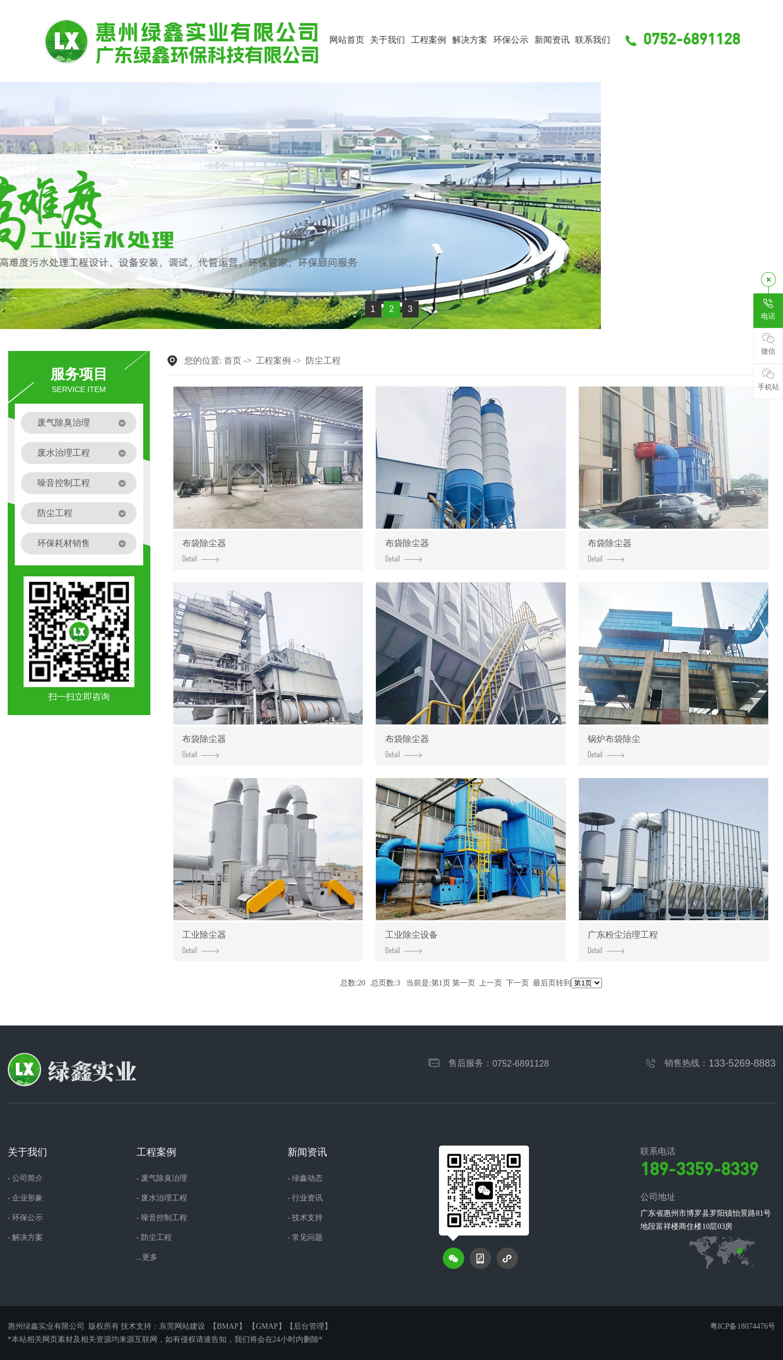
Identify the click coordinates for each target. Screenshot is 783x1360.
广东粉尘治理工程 (623, 942)
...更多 (147, 1257)
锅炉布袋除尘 (614, 746)
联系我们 (606, 40)
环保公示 (524, 40)
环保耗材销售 (63, 543)
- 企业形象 (25, 1198)
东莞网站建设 (182, 1326)
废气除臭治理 (63, 422)
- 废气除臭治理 (162, 1178)
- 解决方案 (25, 1238)
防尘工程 (54, 513)
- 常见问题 (305, 1238)
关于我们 (401, 40)
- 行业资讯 (305, 1198)
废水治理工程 (63, 452)
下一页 (517, 983)
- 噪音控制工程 (162, 1218)
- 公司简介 (25, 1178)
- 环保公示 (25, 1218)
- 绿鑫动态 (305, 1178)
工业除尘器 (204, 942)
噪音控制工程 (63, 483)
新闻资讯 (565, 40)
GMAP (267, 1326)
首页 (232, 360)
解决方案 (484, 40)
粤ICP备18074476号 (743, 1326)
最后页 (544, 983)
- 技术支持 (305, 1218)
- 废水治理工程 (162, 1198)
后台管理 (309, 1326)
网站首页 (360, 40)
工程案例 (442, 40)
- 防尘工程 (154, 1238)
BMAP (228, 1326)
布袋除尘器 (204, 550)
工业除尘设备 (411, 942)
